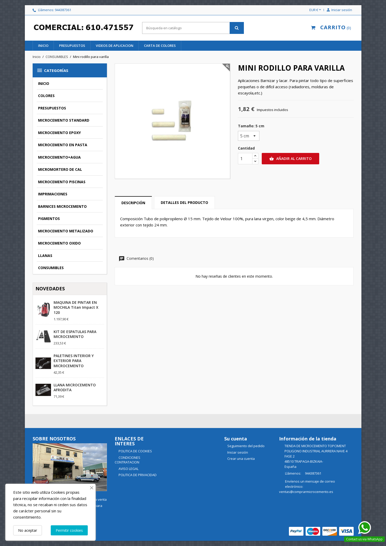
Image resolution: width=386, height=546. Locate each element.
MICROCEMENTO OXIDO (59, 243)
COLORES (46, 95)
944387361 (63, 10)
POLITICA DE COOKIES (135, 451)
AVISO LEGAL (128, 468)
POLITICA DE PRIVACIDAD (137, 475)
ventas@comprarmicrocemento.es (306, 491)
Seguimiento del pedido (246, 446)
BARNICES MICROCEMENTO (62, 206)
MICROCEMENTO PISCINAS (61, 181)
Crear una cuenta (241, 458)
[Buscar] (193, 28)
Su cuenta (235, 439)
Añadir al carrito (290, 158)
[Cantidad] (245, 158)
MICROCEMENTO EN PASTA (62, 144)
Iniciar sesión (237, 452)
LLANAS (45, 255)
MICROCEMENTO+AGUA (59, 157)
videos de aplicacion (114, 45)
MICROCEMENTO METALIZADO (65, 230)
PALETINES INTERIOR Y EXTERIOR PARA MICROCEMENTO (74, 360)
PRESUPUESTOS (72, 45)
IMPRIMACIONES (52, 193)
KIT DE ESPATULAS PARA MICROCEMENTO (75, 334)
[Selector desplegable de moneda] (315, 10)
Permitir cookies (69, 530)
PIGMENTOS (49, 218)
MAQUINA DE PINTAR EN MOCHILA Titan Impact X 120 (76, 307)
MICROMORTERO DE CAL (60, 169)
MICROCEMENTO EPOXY (59, 132)
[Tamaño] (248, 136)
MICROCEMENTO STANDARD (63, 120)
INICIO (43, 45)
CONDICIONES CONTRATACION (127, 460)
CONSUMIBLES (51, 267)
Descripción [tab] (133, 202)
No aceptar (27, 530)
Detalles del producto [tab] (184, 202)
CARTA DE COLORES (160, 45)
